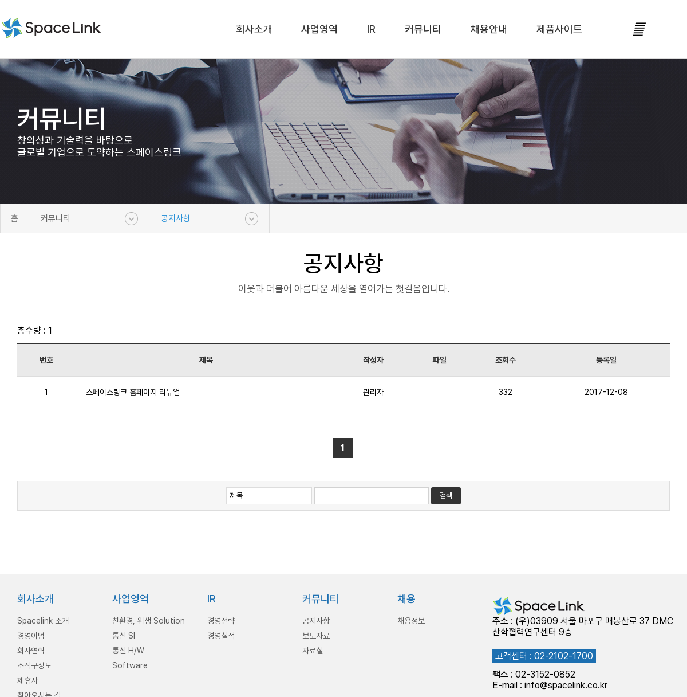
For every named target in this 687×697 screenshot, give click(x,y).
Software (130, 665)
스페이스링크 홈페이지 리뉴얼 (133, 392)
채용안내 (489, 29)
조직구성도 (34, 665)
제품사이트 (559, 29)
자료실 (312, 650)
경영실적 (221, 635)
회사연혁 (31, 650)
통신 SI (123, 635)
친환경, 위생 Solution (148, 620)
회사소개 (254, 29)
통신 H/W (128, 650)
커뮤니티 (423, 29)
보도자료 (316, 635)
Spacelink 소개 (43, 620)
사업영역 (319, 29)
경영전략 (221, 620)
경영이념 (31, 635)
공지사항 (176, 218)
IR (371, 29)
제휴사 (27, 680)
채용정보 (411, 620)
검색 (446, 495)
